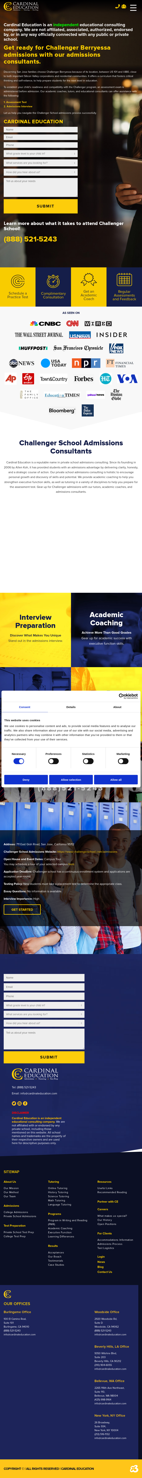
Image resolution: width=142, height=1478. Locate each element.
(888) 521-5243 (26, 1087)
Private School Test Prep (19, 1232)
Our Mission (11, 1188)
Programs (54, 1214)
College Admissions (16, 1212)
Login (101, 1257)
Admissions (11, 1206)
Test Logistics (105, 1248)
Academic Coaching (60, 1228)
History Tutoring (58, 1192)
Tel (117, 6)
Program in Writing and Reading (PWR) (67, 1222)
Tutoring (53, 1182)
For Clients (104, 1233)
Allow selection (71, 779)
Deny (26, 779)
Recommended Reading (112, 1192)
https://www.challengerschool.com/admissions (87, 852)
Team (123, 6)
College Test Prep (15, 1236)
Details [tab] (71, 706)
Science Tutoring (58, 1196)
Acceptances (56, 1252)
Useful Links (105, 1188)
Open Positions (106, 1224)
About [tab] (117, 706)
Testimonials (55, 1260)
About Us (10, 1182)
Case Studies (56, 1264)
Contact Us (104, 1272)
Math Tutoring (56, 1200)
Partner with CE (107, 1202)
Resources (104, 1182)
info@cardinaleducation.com (38, 1093)
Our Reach (54, 1256)
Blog (100, 1267)
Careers (102, 1209)
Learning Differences (61, 1236)
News (101, 1262)
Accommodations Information (115, 1239)
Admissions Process (109, 1244)
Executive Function (60, 1232)
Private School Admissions (20, 1216)
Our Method (11, 1192)
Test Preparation (15, 1226)
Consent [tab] (24, 706)
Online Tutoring (57, 1188)
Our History (104, 1220)
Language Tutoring (59, 1204)
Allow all (116, 779)
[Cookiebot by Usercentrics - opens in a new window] (121, 696)
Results (53, 1246)
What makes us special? (112, 1216)
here (71, 864)
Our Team (10, 1196)
